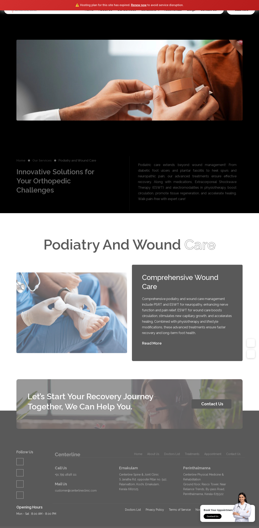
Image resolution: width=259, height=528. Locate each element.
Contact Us (212, 516)
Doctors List (172, 470)
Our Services (42, 171)
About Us (153, 470)
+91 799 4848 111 (65, 485)
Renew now (139, 5)
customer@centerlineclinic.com (76, 501)
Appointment (212, 470)
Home (21, 171)
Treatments (192, 470)
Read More (155, 348)
